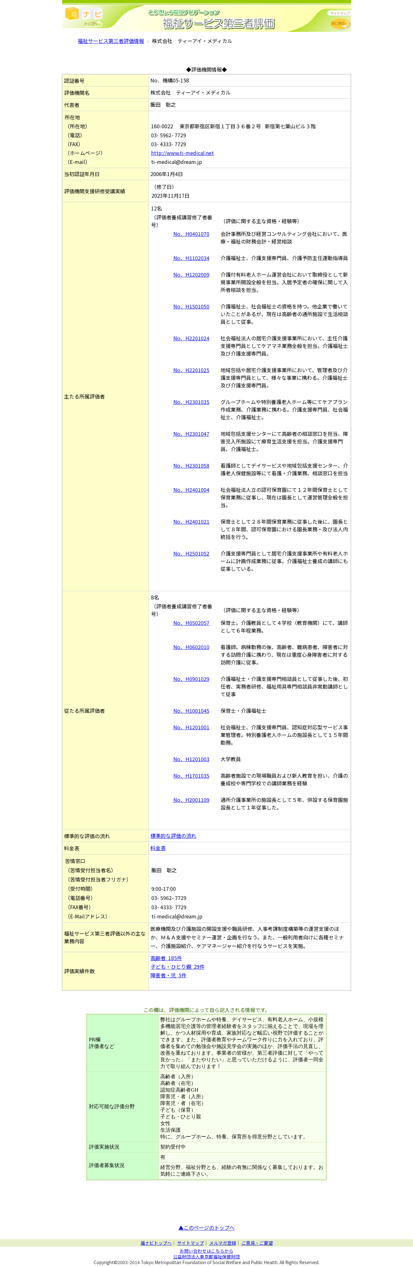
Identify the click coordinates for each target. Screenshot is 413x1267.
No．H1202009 (191, 274)
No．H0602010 (191, 647)
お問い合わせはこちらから (206, 1251)
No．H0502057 (191, 622)
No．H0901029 (191, 679)
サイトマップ (190, 1243)
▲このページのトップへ (206, 1227)
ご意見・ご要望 (257, 1243)
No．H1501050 (191, 306)
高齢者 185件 (166, 958)
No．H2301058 (191, 465)
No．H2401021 (191, 521)
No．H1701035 (191, 775)
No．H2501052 (191, 553)
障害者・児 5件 (168, 975)
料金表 (158, 848)
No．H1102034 (191, 258)
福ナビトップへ (156, 1243)
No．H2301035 (191, 402)
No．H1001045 (191, 710)
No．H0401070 (191, 233)
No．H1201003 (191, 759)
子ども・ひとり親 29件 (177, 966)
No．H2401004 (191, 489)
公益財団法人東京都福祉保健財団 (206, 1256)
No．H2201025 (191, 370)
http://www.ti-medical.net (182, 153)
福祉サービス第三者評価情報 (111, 41)
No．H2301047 (191, 433)
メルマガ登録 (222, 1243)
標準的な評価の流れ (173, 835)
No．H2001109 (191, 799)
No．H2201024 (191, 338)
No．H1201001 (191, 727)
